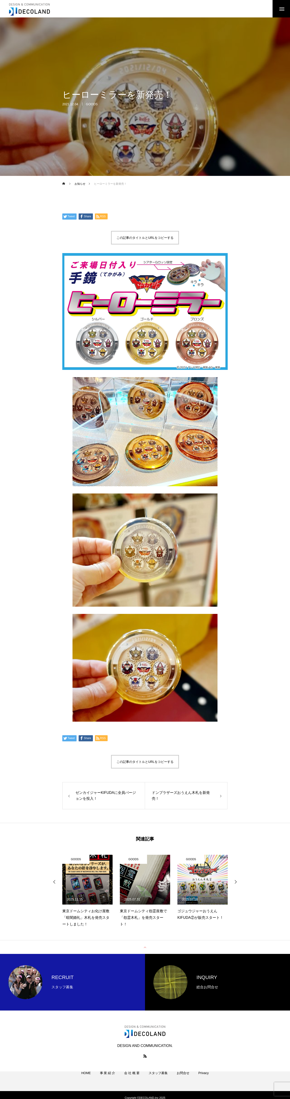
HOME (86, 1078)
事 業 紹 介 (107, 1078)
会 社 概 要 (132, 1078)
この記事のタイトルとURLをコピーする (145, 238)
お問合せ (183, 1078)
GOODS (92, 105)
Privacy (203, 1078)
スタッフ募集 (158, 1078)
